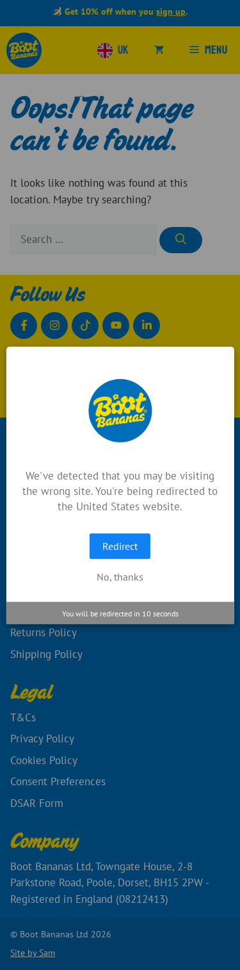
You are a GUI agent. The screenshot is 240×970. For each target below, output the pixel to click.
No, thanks (120, 577)
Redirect (120, 546)
